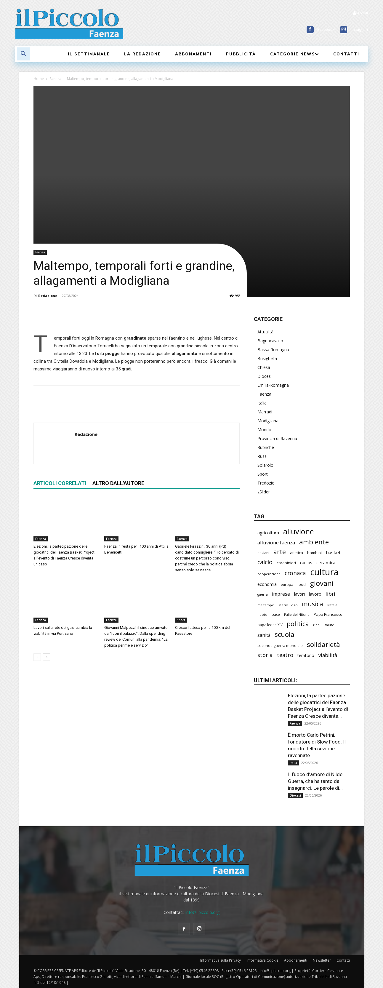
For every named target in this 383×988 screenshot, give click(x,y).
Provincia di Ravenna (277, 438)
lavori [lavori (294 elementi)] (299, 594)
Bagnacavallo (270, 340)
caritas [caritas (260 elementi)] (306, 562)
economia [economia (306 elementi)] (267, 584)
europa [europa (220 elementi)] (287, 584)
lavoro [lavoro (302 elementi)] (315, 594)
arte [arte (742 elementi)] (279, 552)
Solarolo (265, 465)
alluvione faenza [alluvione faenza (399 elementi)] (276, 542)
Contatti (343, 960)
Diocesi (264, 376)
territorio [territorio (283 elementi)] (305, 655)
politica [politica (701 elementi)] (298, 624)
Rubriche (265, 447)
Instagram (359, 29)
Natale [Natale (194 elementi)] (332, 605)
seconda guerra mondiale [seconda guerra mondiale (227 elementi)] (280, 645)
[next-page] (46, 657)
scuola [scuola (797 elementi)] (284, 634)
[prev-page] (37, 657)
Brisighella (267, 358)
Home (38, 78)
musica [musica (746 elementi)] (312, 604)
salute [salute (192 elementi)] (329, 625)
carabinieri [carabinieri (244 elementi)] (286, 562)
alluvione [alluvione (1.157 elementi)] (298, 531)
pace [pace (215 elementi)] (276, 614)
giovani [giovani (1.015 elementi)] (322, 583)
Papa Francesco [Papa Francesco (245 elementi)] (328, 614)
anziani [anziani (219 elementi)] (263, 552)
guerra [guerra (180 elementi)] (262, 594)
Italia (262, 403)
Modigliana (267, 420)
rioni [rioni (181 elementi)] (316, 625)
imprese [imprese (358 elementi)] (281, 594)
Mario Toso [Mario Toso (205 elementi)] (288, 605)
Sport (181, 620)
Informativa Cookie (262, 960)
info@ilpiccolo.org (202, 912)
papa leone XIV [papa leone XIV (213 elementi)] (270, 624)
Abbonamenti (295, 960)
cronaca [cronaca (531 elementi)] (295, 573)
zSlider (263, 492)
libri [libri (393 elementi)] (330, 594)
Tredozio (266, 483)
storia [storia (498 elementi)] (265, 655)
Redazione (47, 295)
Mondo (264, 429)
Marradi (264, 412)
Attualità (265, 332)
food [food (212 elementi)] (301, 584)
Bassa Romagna (273, 349)
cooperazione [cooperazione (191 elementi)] (269, 574)
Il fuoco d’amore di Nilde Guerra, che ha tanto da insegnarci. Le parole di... (315, 781)
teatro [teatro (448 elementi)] (285, 655)
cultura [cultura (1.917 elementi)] (324, 572)
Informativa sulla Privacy (220, 960)
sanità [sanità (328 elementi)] (263, 635)
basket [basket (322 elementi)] (333, 552)
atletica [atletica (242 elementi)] (296, 552)
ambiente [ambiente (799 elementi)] (314, 542)
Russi (262, 456)
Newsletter (322, 960)
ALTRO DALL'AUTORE (118, 483)
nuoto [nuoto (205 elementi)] (262, 614)
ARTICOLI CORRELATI (59, 483)
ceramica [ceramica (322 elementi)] (325, 562)
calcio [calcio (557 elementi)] (265, 562)
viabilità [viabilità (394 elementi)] (327, 655)
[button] (23, 53)
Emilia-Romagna (273, 385)
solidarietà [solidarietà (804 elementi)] (323, 644)
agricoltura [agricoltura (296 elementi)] (268, 532)
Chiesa (263, 367)
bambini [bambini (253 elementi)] (314, 552)
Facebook (326, 29)
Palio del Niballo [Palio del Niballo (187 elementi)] (297, 614)
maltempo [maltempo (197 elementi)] (265, 605)
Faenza (55, 78)
